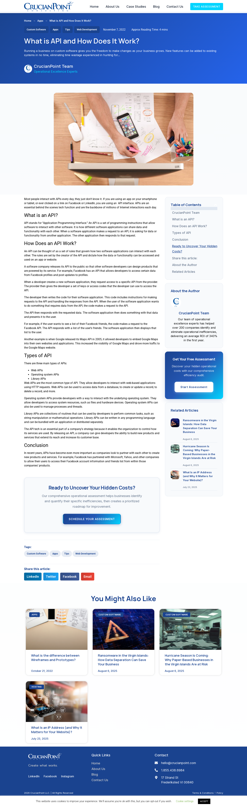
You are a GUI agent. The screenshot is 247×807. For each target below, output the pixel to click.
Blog (156, 6)
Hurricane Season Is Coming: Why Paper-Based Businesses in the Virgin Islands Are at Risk (196, 330)
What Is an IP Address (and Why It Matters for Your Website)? (194, 350)
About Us (112, 6)
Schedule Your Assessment (92, 520)
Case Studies (136, 6)
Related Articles (183, 281)
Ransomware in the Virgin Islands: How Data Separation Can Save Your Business (196, 311)
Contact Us (175, 6)
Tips (66, 555)
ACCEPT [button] (204, 801)
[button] (33, 578)
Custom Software (36, 555)
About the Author (184, 266)
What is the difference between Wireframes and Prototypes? (193, 293)
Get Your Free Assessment (194, 273)
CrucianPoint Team (186, 214)
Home (94, 6)
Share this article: (184, 260)
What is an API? (183, 221)
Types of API (181, 234)
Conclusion (180, 241)
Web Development (85, 555)
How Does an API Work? (189, 227)
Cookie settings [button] (185, 801)
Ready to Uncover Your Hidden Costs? (194, 250)
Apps (40, 22)
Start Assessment (193, 472)
